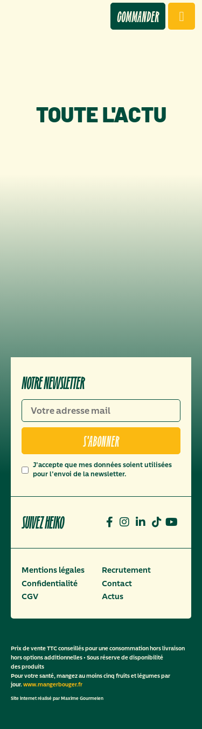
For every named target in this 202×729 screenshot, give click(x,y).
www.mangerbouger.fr (52, 684)
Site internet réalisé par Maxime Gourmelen (57, 698)
